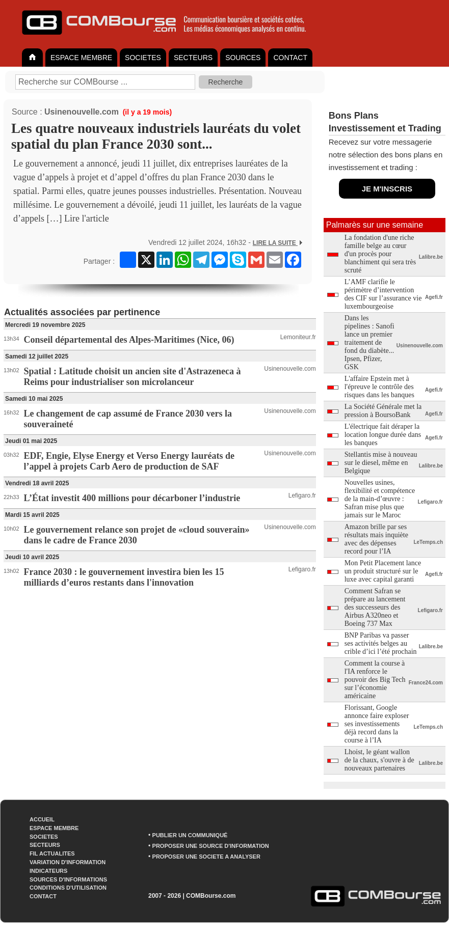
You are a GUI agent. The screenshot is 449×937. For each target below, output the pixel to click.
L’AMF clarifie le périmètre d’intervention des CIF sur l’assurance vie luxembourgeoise (383, 294)
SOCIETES (143, 57)
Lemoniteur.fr (298, 337)
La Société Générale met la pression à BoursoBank (383, 411)
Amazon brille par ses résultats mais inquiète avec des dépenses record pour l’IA (376, 539)
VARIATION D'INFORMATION (67, 862)
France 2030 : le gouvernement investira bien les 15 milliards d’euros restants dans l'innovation (124, 577)
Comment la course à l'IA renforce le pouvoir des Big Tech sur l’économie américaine (375, 679)
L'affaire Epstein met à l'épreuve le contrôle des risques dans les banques (379, 387)
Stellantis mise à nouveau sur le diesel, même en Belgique (381, 463)
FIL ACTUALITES (52, 853)
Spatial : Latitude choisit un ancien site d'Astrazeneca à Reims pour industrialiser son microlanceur (132, 376)
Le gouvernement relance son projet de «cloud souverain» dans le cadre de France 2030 (137, 535)
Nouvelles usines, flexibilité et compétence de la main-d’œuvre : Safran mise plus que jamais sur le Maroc (380, 499)
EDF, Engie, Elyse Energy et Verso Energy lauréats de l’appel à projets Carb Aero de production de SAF (129, 461)
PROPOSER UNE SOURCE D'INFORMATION (210, 846)
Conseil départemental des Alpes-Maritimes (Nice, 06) (129, 340)
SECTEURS (193, 57)
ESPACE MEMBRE (81, 57)
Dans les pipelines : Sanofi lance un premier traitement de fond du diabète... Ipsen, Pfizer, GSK (369, 342)
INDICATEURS (48, 871)
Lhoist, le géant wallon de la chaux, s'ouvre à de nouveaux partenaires (379, 760)
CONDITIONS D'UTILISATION (68, 888)
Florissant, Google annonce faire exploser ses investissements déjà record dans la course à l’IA (377, 724)
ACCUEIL (42, 819)
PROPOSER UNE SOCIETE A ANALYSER (206, 856)
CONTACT (290, 57)
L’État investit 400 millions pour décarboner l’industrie (132, 498)
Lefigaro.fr (302, 495)
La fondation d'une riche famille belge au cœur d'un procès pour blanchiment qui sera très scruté (380, 254)
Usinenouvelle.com (81, 111)
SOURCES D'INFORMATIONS (68, 879)
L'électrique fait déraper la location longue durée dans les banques (383, 435)
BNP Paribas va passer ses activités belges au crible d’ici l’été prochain (381, 643)
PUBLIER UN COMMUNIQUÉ (190, 835)
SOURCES (242, 57)
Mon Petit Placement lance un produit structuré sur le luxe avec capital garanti (383, 571)
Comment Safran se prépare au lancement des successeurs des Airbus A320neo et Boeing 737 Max (375, 607)
